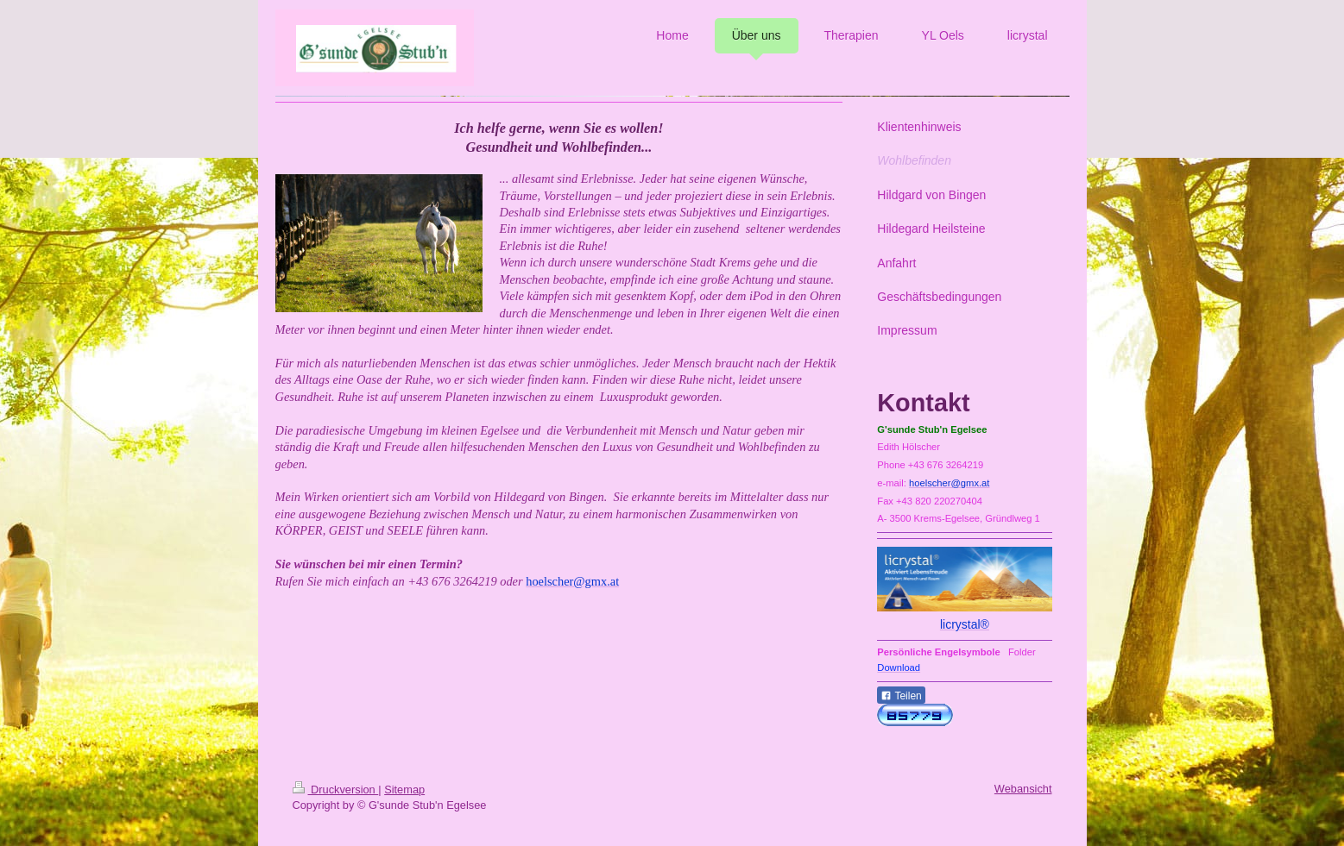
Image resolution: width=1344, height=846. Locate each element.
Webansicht (1023, 788)
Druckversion (336, 789)
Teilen (900, 696)
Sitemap (404, 789)
